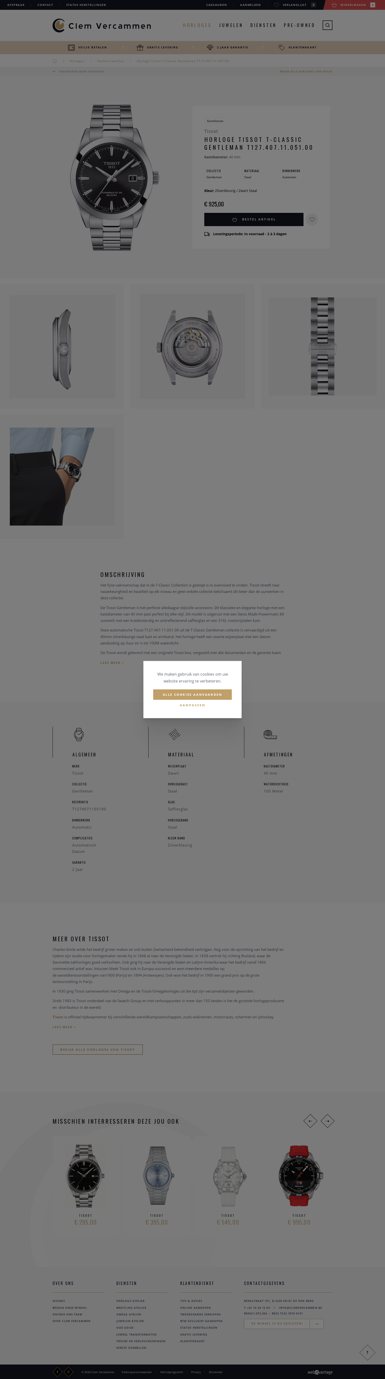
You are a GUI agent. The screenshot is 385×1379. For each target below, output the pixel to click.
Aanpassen (193, 705)
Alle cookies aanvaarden (192, 694)
